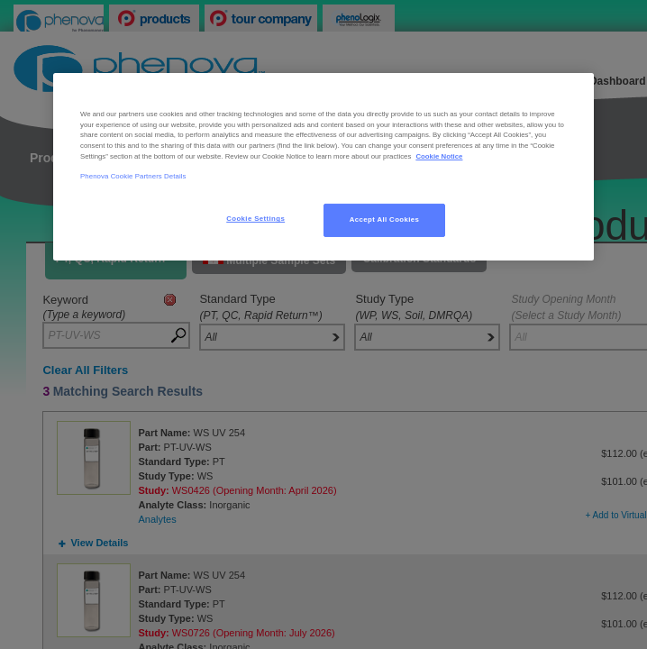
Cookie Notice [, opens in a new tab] (438, 156)
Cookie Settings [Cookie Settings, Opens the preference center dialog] (255, 219)
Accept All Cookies (385, 219)
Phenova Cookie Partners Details (133, 176)
